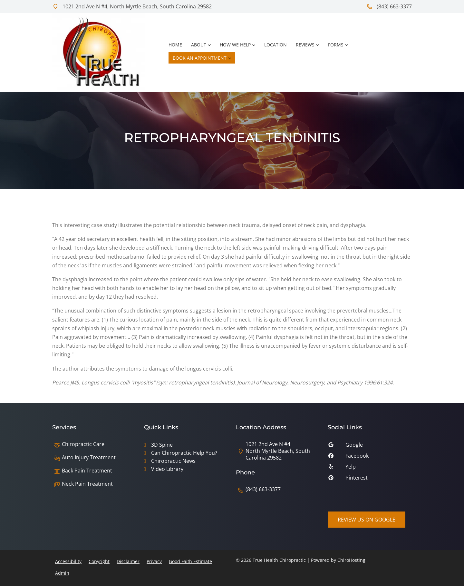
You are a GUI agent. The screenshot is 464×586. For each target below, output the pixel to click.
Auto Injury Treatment (89, 457)
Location (275, 45)
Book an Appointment (200, 58)
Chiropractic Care (83, 444)
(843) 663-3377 (389, 6)
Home (175, 45)
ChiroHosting (351, 560)
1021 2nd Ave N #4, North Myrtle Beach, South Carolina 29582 (132, 6)
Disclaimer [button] (128, 561)
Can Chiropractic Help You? (184, 452)
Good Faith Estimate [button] (190, 561)
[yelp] (370, 468)
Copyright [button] (99, 561)
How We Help (235, 45)
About (198, 45)
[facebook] (370, 457)
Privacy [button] (154, 561)
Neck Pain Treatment (87, 484)
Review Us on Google (366, 519)
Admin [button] (62, 573)
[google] (370, 446)
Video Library (167, 468)
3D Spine (162, 444)
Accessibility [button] (68, 561)
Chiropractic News (173, 460)
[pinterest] (370, 479)
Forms (335, 45)
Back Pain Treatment (87, 470)
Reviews (305, 45)
